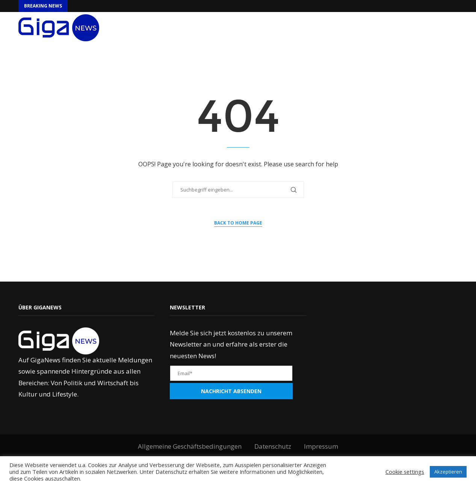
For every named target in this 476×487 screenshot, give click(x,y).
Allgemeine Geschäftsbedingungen (190, 446)
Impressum (321, 446)
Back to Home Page (238, 223)
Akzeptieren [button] (448, 471)
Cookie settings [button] (404, 471)
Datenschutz (272, 446)
